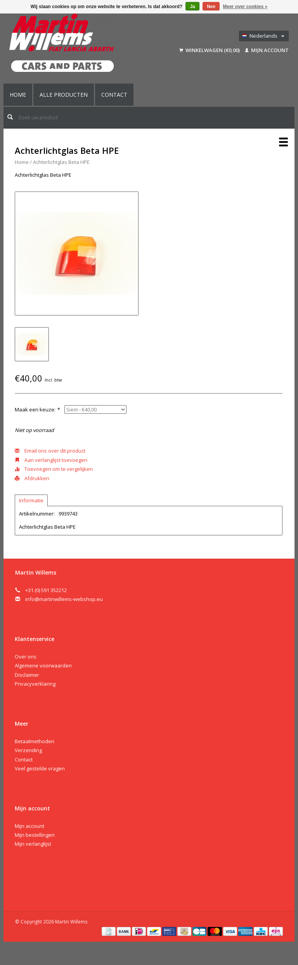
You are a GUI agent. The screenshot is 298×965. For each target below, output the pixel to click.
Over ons (25, 656)
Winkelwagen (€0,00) (210, 50)
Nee (211, 6)
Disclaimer (27, 674)
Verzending (28, 750)
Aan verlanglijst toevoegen (51, 459)
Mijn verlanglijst (33, 843)
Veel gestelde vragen (40, 768)
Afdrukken (32, 478)
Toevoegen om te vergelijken (54, 468)
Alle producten (64, 94)
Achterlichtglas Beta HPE (61, 162)
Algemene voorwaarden (43, 665)
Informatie (31, 500)
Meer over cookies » (245, 6)
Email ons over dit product (50, 450)
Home (18, 94)
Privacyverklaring (35, 683)
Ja (192, 6)
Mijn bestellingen (35, 834)
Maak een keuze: (37, 409)
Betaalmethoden (34, 741)
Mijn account (267, 50)
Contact (114, 94)
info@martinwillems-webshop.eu (64, 599)
